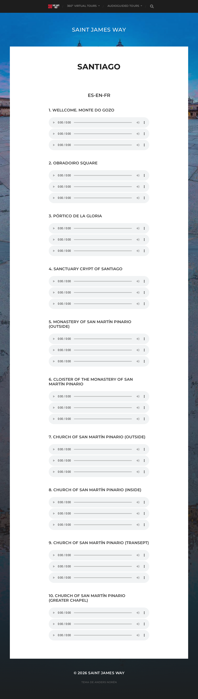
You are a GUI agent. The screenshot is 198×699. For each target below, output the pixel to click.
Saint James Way (99, 29)
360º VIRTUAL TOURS (82, 6)
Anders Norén (106, 682)
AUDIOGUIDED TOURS (123, 6)
